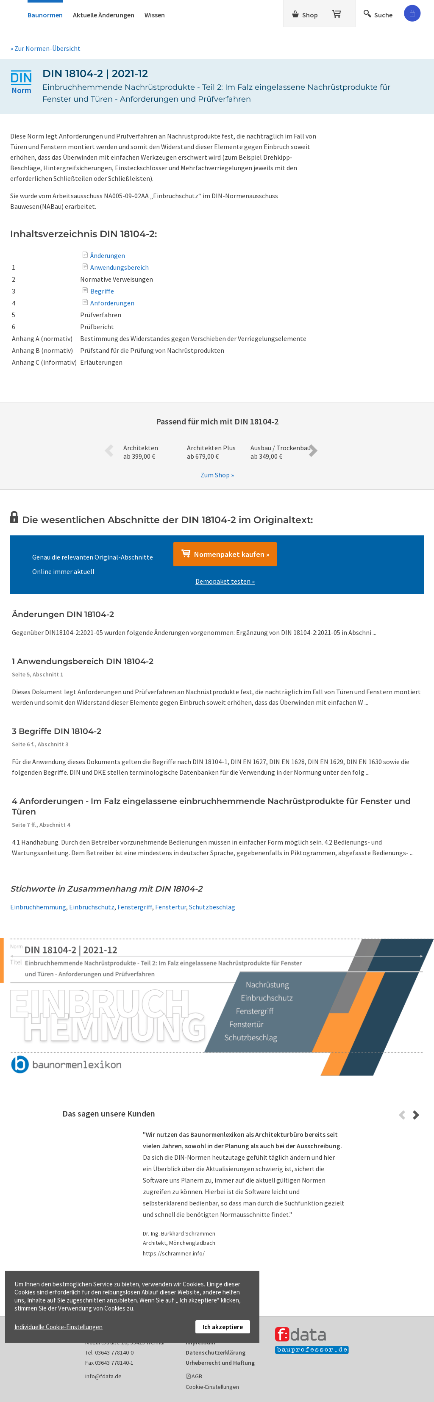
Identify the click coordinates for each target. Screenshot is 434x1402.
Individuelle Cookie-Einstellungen (58, 1327)
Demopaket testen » (225, 581)
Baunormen (45, 15)
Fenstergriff (134, 907)
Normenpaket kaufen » (225, 554)
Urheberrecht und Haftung (220, 1362)
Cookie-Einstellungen (212, 1387)
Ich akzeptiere (223, 1327)
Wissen (155, 15)
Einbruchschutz (91, 907)
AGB (197, 1376)
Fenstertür (170, 907)
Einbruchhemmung (38, 907)
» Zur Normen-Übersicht (45, 48)
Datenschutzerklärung (215, 1352)
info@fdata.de (103, 1376)
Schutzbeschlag (212, 907)
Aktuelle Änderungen (103, 15)
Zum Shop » (217, 475)
